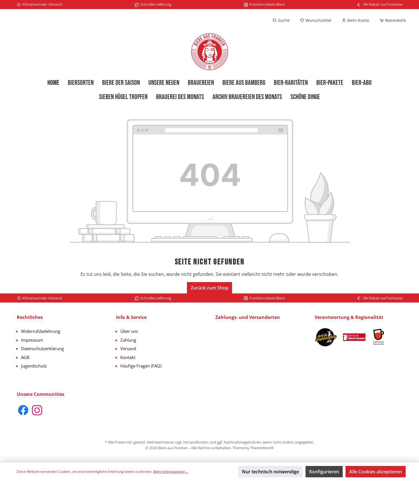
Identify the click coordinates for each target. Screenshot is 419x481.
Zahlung (128, 340)
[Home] (53, 83)
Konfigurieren (324, 472)
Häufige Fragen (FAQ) (140, 366)
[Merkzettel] (315, 20)
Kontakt (127, 357)
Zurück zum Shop (209, 288)
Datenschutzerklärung (42, 348)
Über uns (129, 331)
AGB (25, 357)
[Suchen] (281, 20)
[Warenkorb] (391, 20)
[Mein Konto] (355, 20)
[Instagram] (37, 410)
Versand (128, 348)
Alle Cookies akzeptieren (375, 472)
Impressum (32, 340)
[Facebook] (23, 410)
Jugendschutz (34, 366)
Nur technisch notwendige (270, 472)
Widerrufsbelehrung (40, 331)
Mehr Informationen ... (170, 471)
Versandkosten (196, 442)
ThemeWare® (262, 447)
